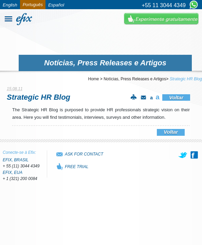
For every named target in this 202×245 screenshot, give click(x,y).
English (10, 4)
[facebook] (194, 154)
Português (33, 4)
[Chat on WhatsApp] (193, 5)
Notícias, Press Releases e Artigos (135, 79)
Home (93, 79)
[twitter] (183, 154)
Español (56, 4)
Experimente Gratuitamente (161, 19)
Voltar (176, 97)
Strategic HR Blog (186, 79)
